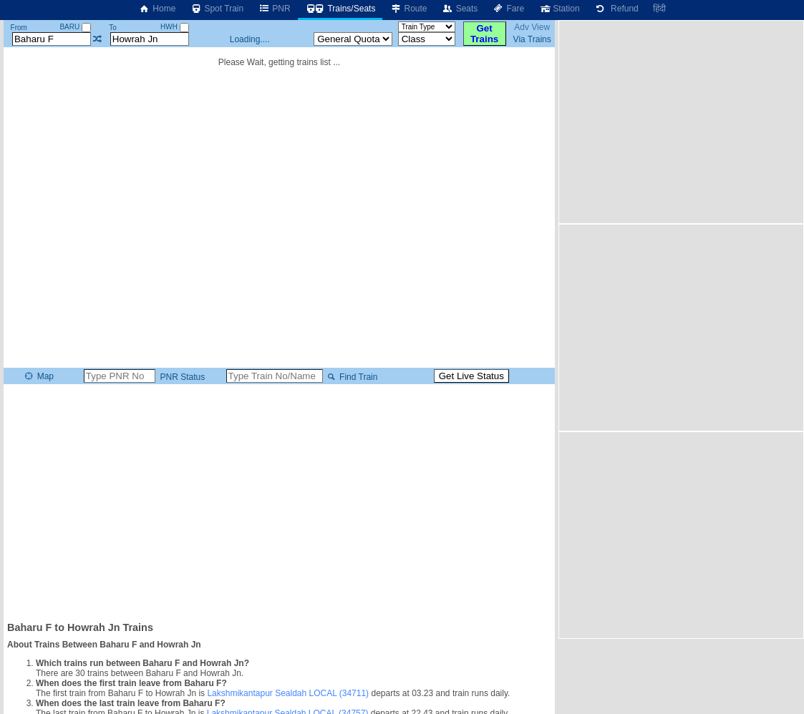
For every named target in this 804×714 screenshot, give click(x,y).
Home (156, 9)
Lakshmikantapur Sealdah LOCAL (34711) (288, 693)
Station (558, 9)
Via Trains (532, 39)
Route (408, 9)
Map (38, 376)
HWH (174, 27)
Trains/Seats (340, 9)
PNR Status (181, 377)
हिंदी (659, 9)
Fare (508, 9)
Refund (616, 9)
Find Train (351, 377)
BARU (75, 27)
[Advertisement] (279, 501)
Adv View (532, 27)
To (113, 27)
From (19, 27)
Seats (460, 9)
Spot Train (216, 9)
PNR (274, 9)
